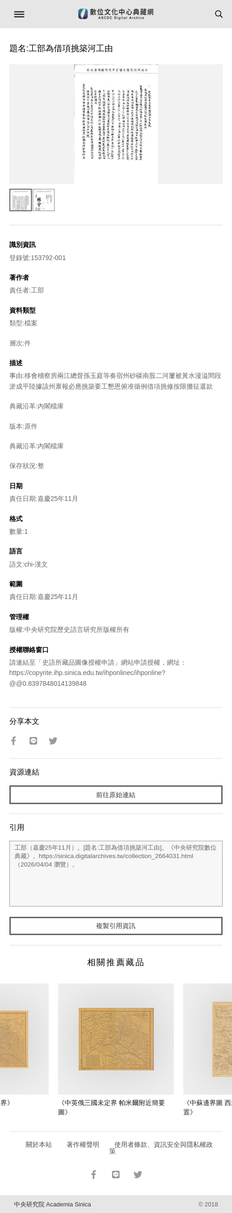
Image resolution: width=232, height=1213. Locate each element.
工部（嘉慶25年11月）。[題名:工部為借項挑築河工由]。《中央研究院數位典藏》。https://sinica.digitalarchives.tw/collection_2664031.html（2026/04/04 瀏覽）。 (116, 873)
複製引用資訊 (115, 925)
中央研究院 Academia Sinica (52, 1204)
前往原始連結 (115, 794)
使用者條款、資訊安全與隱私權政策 (161, 1148)
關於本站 (39, 1144)
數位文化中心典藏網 (115, 14)
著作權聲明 (83, 1144)
